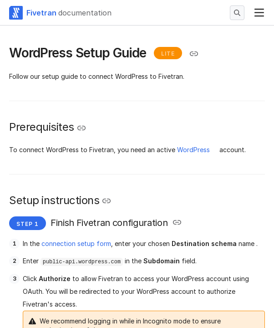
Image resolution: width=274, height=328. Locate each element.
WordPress (193, 150)
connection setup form (76, 243)
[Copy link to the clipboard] (194, 54)
